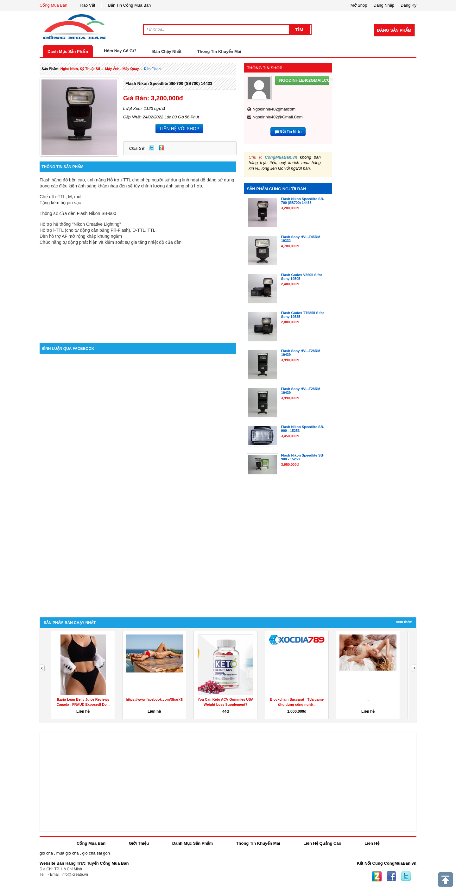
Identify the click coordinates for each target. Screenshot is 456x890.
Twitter (151, 147)
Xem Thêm (404, 622)
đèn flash (152, 69)
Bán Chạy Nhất (166, 51)
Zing (161, 147)
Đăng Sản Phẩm (394, 30)
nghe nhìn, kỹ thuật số (80, 69)
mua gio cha (67, 853)
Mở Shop (359, 5)
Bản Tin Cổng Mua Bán (129, 5)
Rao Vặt (87, 5)
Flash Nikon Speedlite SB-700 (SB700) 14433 (168, 83)
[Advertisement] (138, 289)
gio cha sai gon (96, 853)
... (368, 699)
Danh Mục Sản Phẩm (68, 51)
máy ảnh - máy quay (122, 69)
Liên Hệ (371, 843)
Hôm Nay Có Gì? (120, 50)
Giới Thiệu (139, 843)
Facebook (391, 876)
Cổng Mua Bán (53, 5)
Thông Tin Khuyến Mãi (219, 51)
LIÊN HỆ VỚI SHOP (179, 128)
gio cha (46, 853)
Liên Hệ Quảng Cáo (322, 843)
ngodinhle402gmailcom (273, 109)
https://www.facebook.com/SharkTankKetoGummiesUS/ (172, 699)
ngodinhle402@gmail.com (277, 117)
